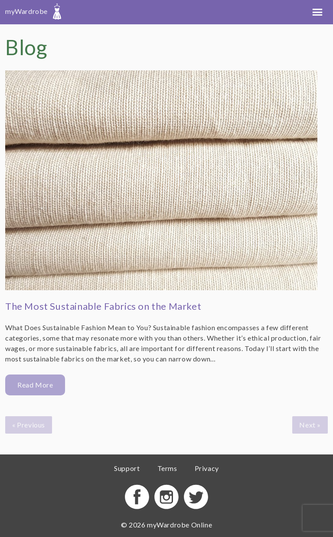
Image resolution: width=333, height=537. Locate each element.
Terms (167, 468)
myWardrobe (33, 11)
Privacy (207, 468)
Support (127, 468)
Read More (35, 385)
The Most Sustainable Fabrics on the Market (103, 306)
